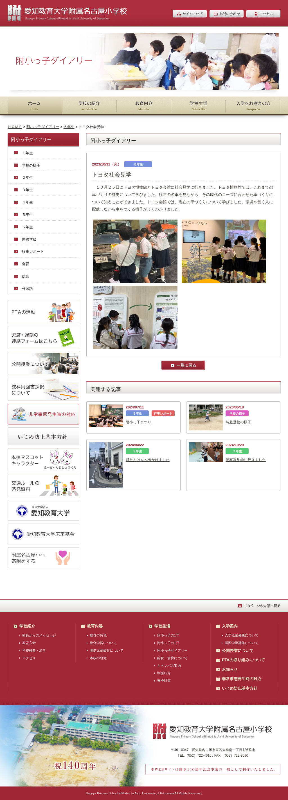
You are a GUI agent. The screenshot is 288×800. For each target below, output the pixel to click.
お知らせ (230, 669)
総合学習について (103, 643)
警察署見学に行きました (246, 460)
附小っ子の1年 (168, 635)
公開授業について (237, 650)
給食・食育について (172, 658)
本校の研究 (98, 658)
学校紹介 (27, 626)
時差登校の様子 (238, 422)
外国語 (27, 289)
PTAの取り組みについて (243, 660)
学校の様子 (31, 165)
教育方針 (29, 643)
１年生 (27, 153)
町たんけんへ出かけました (148, 460)
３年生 (27, 190)
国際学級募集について (241, 643)
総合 (25, 276)
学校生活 (162, 626)
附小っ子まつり (138, 422)
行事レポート (33, 251)
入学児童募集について (241, 635)
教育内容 (95, 626)
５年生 (69, 127)
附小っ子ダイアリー (42, 127)
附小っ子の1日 (168, 643)
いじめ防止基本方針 (239, 688)
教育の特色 (98, 635)
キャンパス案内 (169, 666)
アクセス (29, 658)
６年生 (27, 227)
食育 (25, 264)
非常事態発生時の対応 (241, 678)
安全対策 (164, 681)
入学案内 (230, 626)
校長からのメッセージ (39, 635)
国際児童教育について (106, 650)
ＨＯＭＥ (15, 127)
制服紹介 (164, 673)
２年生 (27, 177)
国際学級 (29, 239)
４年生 (27, 202)
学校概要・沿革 (34, 650)
